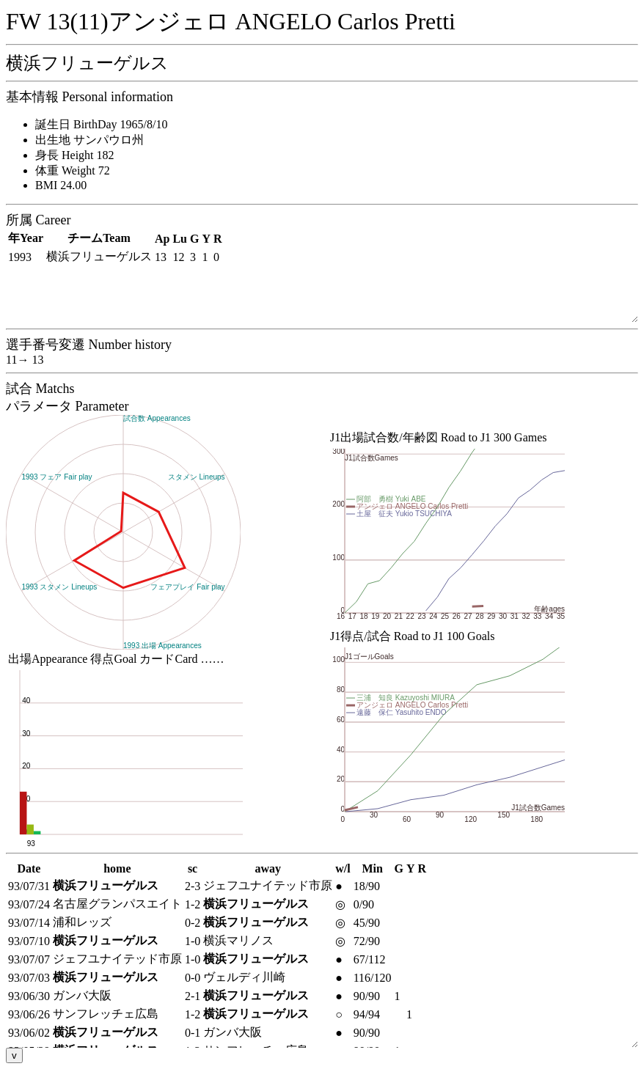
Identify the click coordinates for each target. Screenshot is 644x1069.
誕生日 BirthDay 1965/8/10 (101, 124)
